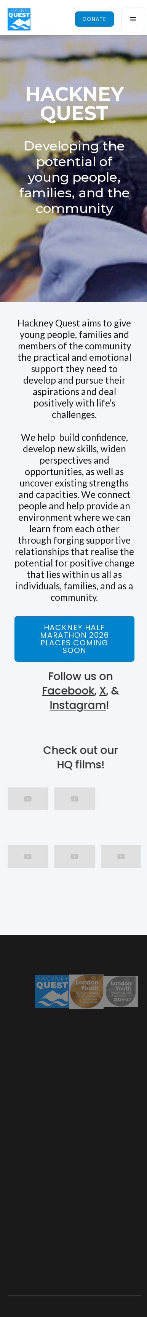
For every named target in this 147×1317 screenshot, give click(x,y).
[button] (133, 19)
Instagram (80, 705)
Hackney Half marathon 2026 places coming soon (74, 639)
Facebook (70, 690)
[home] (19, 19)
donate (94, 19)
